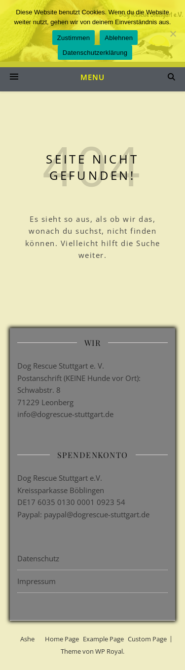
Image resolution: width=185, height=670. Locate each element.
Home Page (62, 638)
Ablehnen (119, 38)
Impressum (36, 581)
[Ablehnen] (173, 34)
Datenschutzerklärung (95, 52)
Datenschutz (38, 558)
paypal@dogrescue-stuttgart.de (96, 514)
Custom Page (147, 638)
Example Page (103, 638)
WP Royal (109, 651)
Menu (92, 77)
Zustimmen (73, 38)
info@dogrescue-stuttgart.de (65, 414)
